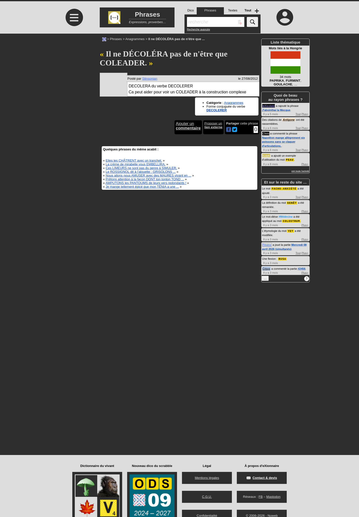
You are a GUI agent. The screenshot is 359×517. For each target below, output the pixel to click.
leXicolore (268, 105)
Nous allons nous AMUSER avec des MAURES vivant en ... (148, 175)
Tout (298, 114)
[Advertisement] (73, 75)
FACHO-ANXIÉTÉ (284, 188)
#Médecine (286, 215)
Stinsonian (149, 78)
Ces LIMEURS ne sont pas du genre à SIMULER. (141, 168)
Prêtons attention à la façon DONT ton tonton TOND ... (145, 179)
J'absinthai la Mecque (276, 110)
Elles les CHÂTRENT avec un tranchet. (134, 160)
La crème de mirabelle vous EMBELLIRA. (136, 164)
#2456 (301, 267)
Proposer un (213, 125)
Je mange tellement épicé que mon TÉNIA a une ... (142, 187)
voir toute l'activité (300, 171)
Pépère (267, 243)
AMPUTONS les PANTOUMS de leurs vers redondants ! (145, 183)
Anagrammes (135, 39)
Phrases (116, 39)
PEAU (289, 159)
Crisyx (266, 267)
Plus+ (304, 114)
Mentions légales (207, 478)
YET (290, 230)
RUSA (282, 257)
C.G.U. (207, 497)
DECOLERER (216, 110)
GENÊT (292, 202)
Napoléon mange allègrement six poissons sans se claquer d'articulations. (283, 141)
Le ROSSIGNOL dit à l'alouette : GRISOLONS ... (141, 172)
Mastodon (273, 497)
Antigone (289, 119)
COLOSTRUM (291, 220)
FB (261, 497)
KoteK (266, 155)
